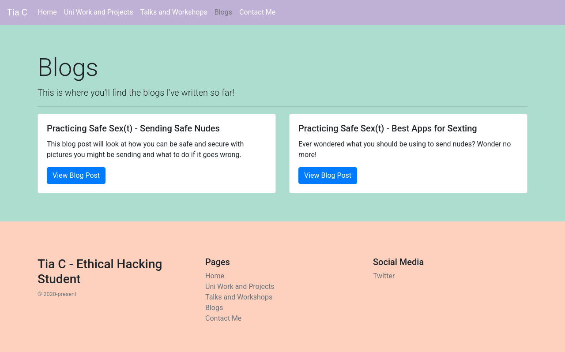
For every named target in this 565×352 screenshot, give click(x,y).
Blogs (223, 12)
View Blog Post (76, 175)
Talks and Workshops (173, 12)
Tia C (17, 12)
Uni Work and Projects (98, 12)
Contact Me (257, 12)
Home (49, 11)
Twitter (384, 276)
